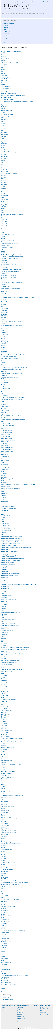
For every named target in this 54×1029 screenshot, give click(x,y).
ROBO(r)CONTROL (6, 773)
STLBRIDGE (4, 910)
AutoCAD (3, 149)
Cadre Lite (4, 221)
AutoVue (3, 158)
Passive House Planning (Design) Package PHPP (14, 649)
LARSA (3, 499)
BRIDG (3, 203)
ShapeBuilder (4, 823)
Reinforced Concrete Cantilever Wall (11, 742)
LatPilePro (4, 503)
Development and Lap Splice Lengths (11, 321)
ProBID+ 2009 (5, 695)
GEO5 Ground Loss (6, 430)
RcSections (4, 734)
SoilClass (3, 864)
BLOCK (3, 193)
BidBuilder (4, 190)
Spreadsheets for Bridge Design (10, 884)
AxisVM (3, 160)
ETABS (3, 366)
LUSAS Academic (6, 523)
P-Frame (3, 642)
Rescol (3, 743)
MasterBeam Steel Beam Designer (10, 542)
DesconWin (4, 314)
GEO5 (2, 421)
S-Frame (3, 786)
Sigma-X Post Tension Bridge (9, 830)
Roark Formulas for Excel (8, 771)
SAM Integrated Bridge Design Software (12, 795)
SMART (3, 851)
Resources (5, 1009)
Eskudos (3, 362)
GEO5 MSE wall (5, 436)
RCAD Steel (4, 732)
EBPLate (3, 343)
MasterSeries (4, 571)
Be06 (2, 167)
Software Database (29, 2)
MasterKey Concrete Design (9, 555)
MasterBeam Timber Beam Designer (11, 543)
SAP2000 (3, 797)
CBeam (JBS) (5, 245)
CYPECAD (4, 301)
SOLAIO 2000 (5, 866)
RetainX (3, 751)
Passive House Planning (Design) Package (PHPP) (15, 647)
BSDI (2, 210)
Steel (2, 893)
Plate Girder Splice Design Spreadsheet (12, 669)
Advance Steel (5, 92)
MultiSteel (3, 608)
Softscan (3, 860)
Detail (2, 319)
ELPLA (3, 353)
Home (2, 45)
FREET (3, 414)
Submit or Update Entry (23, 1020)
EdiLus (3, 349)
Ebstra (3, 345)
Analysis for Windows (7, 114)
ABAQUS (3, 60)
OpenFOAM (4, 632)
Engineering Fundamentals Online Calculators (13, 355)
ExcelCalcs (4, 371)
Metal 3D (3, 592)
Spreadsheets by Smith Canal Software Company (14, 882)
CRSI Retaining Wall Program (9, 290)
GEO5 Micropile (5, 434)
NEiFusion (4, 614)
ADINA (3, 84)
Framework (4, 408)
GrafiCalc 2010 (5, 466)
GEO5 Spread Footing (7, 451)
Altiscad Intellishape (6, 110)
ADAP (2, 71)
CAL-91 (3, 230)
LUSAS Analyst (5, 525)
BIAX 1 (3, 186)
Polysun (3, 677)
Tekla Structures (5, 929)
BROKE (3, 208)
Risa (2, 758)
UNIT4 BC (4, 947)
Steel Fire (3, 897)
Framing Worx (5, 410)
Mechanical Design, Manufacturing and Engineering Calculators (18, 584)
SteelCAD (3, 905)
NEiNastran (4, 616)
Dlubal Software (5, 327)
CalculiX (3, 236)
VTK (2, 971)
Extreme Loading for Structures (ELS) (11, 373)
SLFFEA (3, 845)
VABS (2, 953)
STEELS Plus (5, 908)
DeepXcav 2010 (5, 308)
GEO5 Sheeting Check (7, 447)
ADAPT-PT (4, 79)
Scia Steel (4, 805)
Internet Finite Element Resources (10, 488)
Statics (3, 892)
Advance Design (5, 90)
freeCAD (3, 412)
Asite (2, 138)
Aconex (3, 69)
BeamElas (4, 180)
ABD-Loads (4, 64)
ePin (2, 360)
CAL (2, 229)
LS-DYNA (3, 518)
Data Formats (7, 36)
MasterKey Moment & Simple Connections (12, 558)
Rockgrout (4, 779)
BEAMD (3, 179)
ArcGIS (3, 127)
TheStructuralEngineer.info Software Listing (13, 930)
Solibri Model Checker (7, 869)
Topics (3, 1007)
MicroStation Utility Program (8, 599)
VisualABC (4, 966)
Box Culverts (4, 195)
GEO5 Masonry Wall (6, 432)
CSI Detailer (4, 292)
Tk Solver (3, 934)
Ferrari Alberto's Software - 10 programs (12, 399)
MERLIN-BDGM (5, 586)
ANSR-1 (3, 118)
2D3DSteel (4, 53)
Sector (3, 814)
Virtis (2, 960)
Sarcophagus (4, 801)
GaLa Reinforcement (6, 418)
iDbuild (3, 475)
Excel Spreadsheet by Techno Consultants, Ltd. (14, 367)
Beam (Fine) (4, 169)
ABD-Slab (3, 66)
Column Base (4, 262)
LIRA (2, 512)
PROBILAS (4, 697)
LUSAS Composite (6, 530)
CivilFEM (3, 253)
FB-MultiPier (4, 382)
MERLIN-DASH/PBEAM (7, 590)
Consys (3, 280)
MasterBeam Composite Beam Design (11, 536)
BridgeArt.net (33, 1028)
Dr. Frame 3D (4, 338)
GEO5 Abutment (5, 423)
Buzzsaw (3, 218)
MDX (2, 582)
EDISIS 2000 (4, 351)
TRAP (2, 936)
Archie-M (3, 130)
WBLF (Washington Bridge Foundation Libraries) (14, 975)
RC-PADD (3, 727)
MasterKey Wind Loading (8, 566)
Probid (3, 693)
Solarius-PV (4, 868)
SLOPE (3, 847)
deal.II (2, 306)
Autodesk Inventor (6, 151)
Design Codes (7, 38)
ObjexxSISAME (5, 627)
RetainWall (4, 749)
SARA (2, 799)
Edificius (3, 347)
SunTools (3, 918)
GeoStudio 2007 (5, 456)
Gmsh (2, 462)
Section (3, 808)
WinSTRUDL (4, 981)
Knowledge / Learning (17, 2)
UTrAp (2, 949)
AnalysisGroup (5, 116)
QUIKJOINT (4, 723)
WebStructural (5, 977)
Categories (7, 25)
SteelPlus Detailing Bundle (8, 906)
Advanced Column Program (8, 93)
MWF (2, 610)
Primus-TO (4, 690)
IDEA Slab (4, 477)
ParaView (3, 645)
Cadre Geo (4, 219)
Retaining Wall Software (7, 747)
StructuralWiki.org (8, 999)
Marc (2, 534)
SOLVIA (3, 875)
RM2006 (3, 766)
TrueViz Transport (6, 942)
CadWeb (3, 227)
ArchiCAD (3, 129)
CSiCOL (3, 295)
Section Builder (5, 810)
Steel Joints (4, 901)
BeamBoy (3, 177)
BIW (2, 192)
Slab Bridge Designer (7, 842)
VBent (2, 955)
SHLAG (3, 827)
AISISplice (4, 103)
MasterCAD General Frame (8, 545)
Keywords (7, 29)
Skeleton (3, 838)
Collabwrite (4, 260)
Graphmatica (4, 469)
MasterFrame (4, 549)
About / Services (47, 2)
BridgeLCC (4, 205)
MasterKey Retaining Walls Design (10, 560)
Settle (2, 819)
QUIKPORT (4, 725)
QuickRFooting (5, 716)
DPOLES (3, 332)
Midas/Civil (4, 601)
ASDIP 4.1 (4, 132)
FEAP (2, 386)
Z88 (2, 992)
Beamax (3, 175)
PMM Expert (4, 675)
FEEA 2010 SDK (5, 388)
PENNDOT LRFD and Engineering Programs (13, 653)
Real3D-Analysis (5, 736)
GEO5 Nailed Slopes (6, 438)
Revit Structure (5, 755)
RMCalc (3, 767)
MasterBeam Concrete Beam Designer (11, 540)
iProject (3, 490)
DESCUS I (4, 316)
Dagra (2, 303)
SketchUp (3, 840)
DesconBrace (4, 312)
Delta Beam (4, 310)
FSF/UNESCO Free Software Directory (11, 416)
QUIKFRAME (4, 721)
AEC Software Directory (7, 99)
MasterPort (4, 567)
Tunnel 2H (4, 945)
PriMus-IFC (4, 686)
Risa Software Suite (6, 760)
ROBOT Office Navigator (8, 777)
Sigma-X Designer (6, 829)
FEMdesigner (4, 395)
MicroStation (4, 597)
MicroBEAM (4, 593)
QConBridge (4, 708)
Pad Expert (4, 643)
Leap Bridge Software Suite (8, 506)
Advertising (43, 1012)
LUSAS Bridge (5, 527)
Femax (3, 393)
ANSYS (3, 121)
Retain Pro (4, 745)
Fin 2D (3, 401)
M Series (3, 532)
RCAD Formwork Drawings (8, 729)
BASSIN (3, 166)
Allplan (3, 108)
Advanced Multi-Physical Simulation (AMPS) (13, 95)
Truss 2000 (4, 943)
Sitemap (42, 1011)
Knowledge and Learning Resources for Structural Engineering (23, 13)
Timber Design (5, 932)
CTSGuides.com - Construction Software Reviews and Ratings (18, 297)
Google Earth (4, 464)
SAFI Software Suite (6, 792)
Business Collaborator (7, 216)
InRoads (3, 482)
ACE (2, 67)
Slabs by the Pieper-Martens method (11, 843)
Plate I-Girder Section (7, 671)
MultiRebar (4, 606)
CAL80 (3, 232)
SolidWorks (4, 873)
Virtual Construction (6, 962)
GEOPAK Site (5, 455)
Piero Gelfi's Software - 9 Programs (10, 660)
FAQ (41, 1007)
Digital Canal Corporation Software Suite (12, 325)
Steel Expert (4, 895)
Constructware (5, 279)
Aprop (2, 125)
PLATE (3, 667)
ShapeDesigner (5, 825)
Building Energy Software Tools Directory (12, 214)
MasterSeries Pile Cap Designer (10, 575)
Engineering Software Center (9, 356)
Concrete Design (5, 267)
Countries (6, 33)
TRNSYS (3, 940)
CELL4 (3, 251)
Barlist (2, 164)
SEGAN (3, 816)
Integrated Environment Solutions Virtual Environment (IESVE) (18, 484)
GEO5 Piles (4, 443)
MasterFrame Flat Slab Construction (11, 553)
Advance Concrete (6, 88)
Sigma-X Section (5, 834)
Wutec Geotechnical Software (9, 984)
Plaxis (2, 673)
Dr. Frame (3, 336)
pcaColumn (4, 651)
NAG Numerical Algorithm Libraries (10, 612)
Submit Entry (7, 40)
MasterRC (4, 569)
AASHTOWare (5, 58)
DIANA (3, 323)
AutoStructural (5, 156)
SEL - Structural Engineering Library (11, 818)
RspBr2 (3, 782)
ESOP (2, 364)
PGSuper (3, 658)
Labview (3, 495)
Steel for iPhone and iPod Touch (10, 899)
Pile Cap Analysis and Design (9, 662)
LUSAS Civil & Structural (8, 529)
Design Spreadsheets (9, 997)
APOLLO (3, 123)
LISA (2, 514)
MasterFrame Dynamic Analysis (9, 551)
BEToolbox (4, 184)
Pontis (2, 679)
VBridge (3, 956)
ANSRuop (3, 119)
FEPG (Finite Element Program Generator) (12, 397)
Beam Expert (4, 171)
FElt (2, 390)
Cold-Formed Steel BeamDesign (10, 258)
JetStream (4, 493)
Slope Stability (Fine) (6, 849)
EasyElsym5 (4, 342)
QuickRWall (4, 718)
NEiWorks (3, 618)
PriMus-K (3, 688)
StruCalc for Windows (7, 916)
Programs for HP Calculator (8, 699)
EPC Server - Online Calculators (10, 358)
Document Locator (6, 329)
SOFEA (3, 853)
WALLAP (3, 973)
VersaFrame (4, 958)
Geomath (3, 453)
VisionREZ (4, 964)
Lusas (2, 521)
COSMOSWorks (5, 286)
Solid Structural (5, 871)
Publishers (7, 31)
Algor (2, 105)
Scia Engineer (5, 803)
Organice (3, 638)
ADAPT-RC (4, 80)
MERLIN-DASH (5, 588)
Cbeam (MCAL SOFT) (7, 247)
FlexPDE (3, 405)
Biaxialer (3, 188)
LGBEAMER (4, 510)
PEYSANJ (4, 655)
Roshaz (3, 781)
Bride (2, 201)
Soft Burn (3, 856)
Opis (2, 636)
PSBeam (3, 705)
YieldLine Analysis (6, 990)
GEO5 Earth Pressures (7, 425)
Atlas (2, 147)
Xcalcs (3, 988)
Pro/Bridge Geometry (7, 692)
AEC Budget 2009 (6, 97)
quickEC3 (3, 712)
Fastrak (3, 380)
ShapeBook (4, 821)
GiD (2, 458)
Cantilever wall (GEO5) (7, 240)
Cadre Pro (4, 223)
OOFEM (3, 629)
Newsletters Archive (45, 1009)
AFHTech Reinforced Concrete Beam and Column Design (17, 101)
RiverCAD (3, 762)
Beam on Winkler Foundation (9, 173)
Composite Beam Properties (9, 264)
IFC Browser (4, 480)
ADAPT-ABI (4, 75)
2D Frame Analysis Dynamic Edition (11, 51)
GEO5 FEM (4, 427)
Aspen (2, 142)
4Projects (3, 56)
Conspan (3, 273)
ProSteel (3, 703)
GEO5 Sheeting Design (7, 449)
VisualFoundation (6, 969)
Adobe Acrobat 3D (6, 86)
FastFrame (4, 379)
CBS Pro (3, 249)
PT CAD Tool (4, 706)
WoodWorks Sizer (6, 982)
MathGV (3, 581)
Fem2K (3, 392)
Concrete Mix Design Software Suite (11, 269)
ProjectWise (4, 701)
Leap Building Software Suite (9, 508)
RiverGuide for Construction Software (11, 764)
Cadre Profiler (5, 225)
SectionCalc (4, 812)
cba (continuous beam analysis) (9, 243)
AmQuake (3, 112)
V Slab (3, 951)
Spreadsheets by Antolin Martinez (10, 881)
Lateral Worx (4, 501)
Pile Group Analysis (6, 664)
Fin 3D (3, 403)
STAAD (3, 888)
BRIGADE (4, 206)
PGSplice (3, 656)
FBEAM (3, 384)
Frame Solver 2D (5, 406)
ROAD (3, 769)
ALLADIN (3, 106)
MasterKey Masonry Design (8, 556)
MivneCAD (4, 605)
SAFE (2, 790)
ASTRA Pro (4, 143)
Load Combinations (6, 516)
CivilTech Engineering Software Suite (11, 255)
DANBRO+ (4, 305)
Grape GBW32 (5, 467)
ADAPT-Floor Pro (6, 77)
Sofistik (3, 855)
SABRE (3, 788)
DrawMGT (4, 340)
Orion (2, 640)
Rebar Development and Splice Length (11, 738)
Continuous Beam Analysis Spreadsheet (12, 282)
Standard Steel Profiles (7, 890)
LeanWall (3, 505)
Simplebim (4, 836)
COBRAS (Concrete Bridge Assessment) (12, 256)
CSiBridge (4, 293)
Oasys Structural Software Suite (10, 625)
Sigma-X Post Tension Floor (8, 832)
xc (1, 986)
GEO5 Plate (4, 445)
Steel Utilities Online (6, 903)
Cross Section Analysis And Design (10, 288)
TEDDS (3, 927)
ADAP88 (3, 73)
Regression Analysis (6, 740)
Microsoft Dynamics (6, 595)
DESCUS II (4, 318)
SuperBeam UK (5, 919)
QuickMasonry (5, 714)
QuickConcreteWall (6, 710)
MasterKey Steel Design (7, 562)
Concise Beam (5, 266)
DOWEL (3, 330)
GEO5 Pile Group (6, 442)
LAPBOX (3, 497)
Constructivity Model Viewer (8, 277)
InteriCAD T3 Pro (5, 486)
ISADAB (3, 492)
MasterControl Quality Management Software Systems (16, 547)
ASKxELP (3, 140)
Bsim (2, 212)
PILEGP (3, 666)
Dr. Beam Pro (4, 334)
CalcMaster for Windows (7, 234)
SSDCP (3, 886)
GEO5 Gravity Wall (6, 429)
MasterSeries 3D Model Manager (10, 573)
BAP (2, 162)
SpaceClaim (4, 877)
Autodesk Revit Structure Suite (9, 153)
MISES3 (3, 603)
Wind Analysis (5, 979)
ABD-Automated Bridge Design (9, 62)
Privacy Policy (44, 1014)
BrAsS (2, 197)
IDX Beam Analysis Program (9, 479)
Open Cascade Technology (8, 630)
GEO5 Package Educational (8, 440)
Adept (2, 82)
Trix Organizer (5, 938)
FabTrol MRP (4, 375)
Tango (2, 925)
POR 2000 (4, 681)
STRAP (3, 914)
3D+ (2, 55)
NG (2, 621)
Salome (3, 793)
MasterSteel (4, 577)
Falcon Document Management (9, 377)
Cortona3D (4, 284)
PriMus (3, 684)
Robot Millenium (5, 775)
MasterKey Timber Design (8, 564)
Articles (4, 1011)
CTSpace (3, 299)
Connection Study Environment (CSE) (11, 271)
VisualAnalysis (5, 968)
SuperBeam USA (5, 921)
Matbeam (3, 579)
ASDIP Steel (4, 134)
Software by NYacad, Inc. (8, 862)
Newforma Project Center (8, 619)
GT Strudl (3, 471)
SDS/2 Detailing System (7, 806)
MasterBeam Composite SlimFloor (10, 538)
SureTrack (4, 923)
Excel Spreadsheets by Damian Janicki (11, 369)
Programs (6, 27)
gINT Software (5, 460)
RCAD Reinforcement (7, 730)
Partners (39, 2)
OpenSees (4, 634)
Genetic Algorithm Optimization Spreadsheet (13, 419)
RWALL (3, 784)
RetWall (3, 753)
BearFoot (3, 182)
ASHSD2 (3, 136)
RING (2, 756)
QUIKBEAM (4, 719)
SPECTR (3, 879)
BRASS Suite (4, 199)
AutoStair (3, 155)
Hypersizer (4, 473)
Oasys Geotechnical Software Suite (11, 623)
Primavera (4, 682)
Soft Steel (3, 858)
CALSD (3, 238)
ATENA (3, 145)
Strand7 (3, 912)
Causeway (4, 242)
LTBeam (3, 519)
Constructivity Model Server (8, 275)
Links (5, 42)
